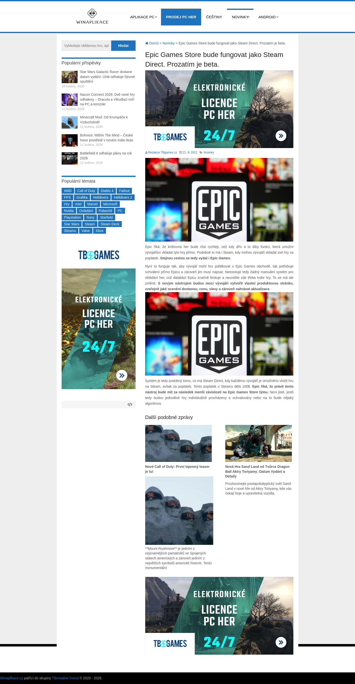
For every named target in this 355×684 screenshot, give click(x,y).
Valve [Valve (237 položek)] (86, 231)
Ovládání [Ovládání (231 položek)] (86, 211)
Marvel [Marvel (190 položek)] (92, 204)
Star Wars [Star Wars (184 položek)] (71, 224)
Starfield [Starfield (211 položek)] (106, 217)
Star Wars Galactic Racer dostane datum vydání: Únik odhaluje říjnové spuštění (107, 76)
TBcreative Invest (65, 678)
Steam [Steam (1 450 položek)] (90, 224)
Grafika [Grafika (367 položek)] (82, 197)
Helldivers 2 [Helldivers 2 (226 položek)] (123, 197)
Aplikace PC (142, 17)
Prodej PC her (181, 17)
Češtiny (214, 17)
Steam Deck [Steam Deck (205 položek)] (110, 224)
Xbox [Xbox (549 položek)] (100, 231)
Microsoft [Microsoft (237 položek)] (110, 204)
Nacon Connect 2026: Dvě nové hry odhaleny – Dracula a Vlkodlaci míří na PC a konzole (107, 99)
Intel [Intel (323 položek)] (78, 204)
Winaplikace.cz (11, 678)
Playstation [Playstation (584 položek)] (72, 217)
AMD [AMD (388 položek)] (68, 191)
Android (266, 17)
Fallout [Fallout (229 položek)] (124, 191)
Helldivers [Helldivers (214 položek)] (100, 197)
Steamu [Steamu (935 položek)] (70, 231)
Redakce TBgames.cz (162, 152)
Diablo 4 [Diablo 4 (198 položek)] (107, 191)
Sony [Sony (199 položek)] (90, 217)
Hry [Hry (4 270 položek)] (67, 204)
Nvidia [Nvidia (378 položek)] (69, 211)
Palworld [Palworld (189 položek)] (105, 211)
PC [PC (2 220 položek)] (120, 211)
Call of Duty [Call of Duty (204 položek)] (86, 191)
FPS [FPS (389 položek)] (67, 197)
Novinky (240, 17)
